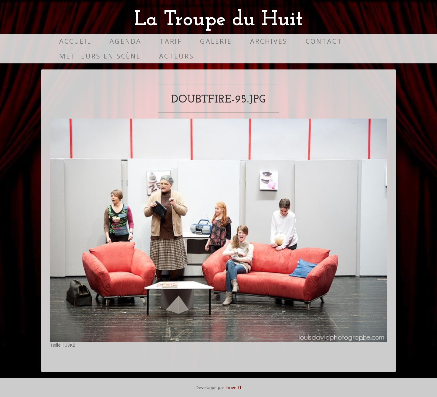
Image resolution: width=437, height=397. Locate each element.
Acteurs (176, 56)
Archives (268, 41)
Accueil (75, 41)
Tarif (171, 41)
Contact (324, 41)
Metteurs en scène (100, 56)
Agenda (125, 41)
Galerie (216, 41)
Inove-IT (233, 387)
